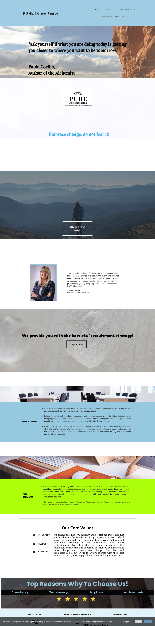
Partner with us (127, 9)
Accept (147, 622)
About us (110, 9)
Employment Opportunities (114, 16)
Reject (138, 622)
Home (97, 9)
